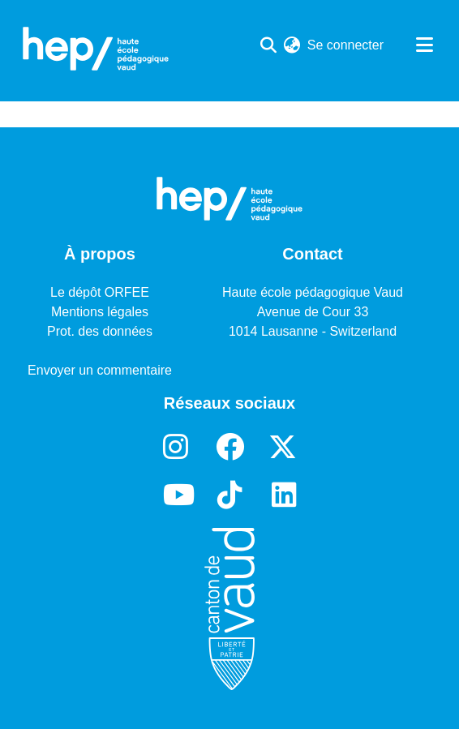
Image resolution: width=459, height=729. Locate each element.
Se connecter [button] (346, 45)
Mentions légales (99, 312)
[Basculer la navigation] (424, 45)
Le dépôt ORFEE (99, 292)
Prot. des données (99, 331)
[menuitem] (292, 45)
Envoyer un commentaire (100, 370)
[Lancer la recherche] (269, 45)
